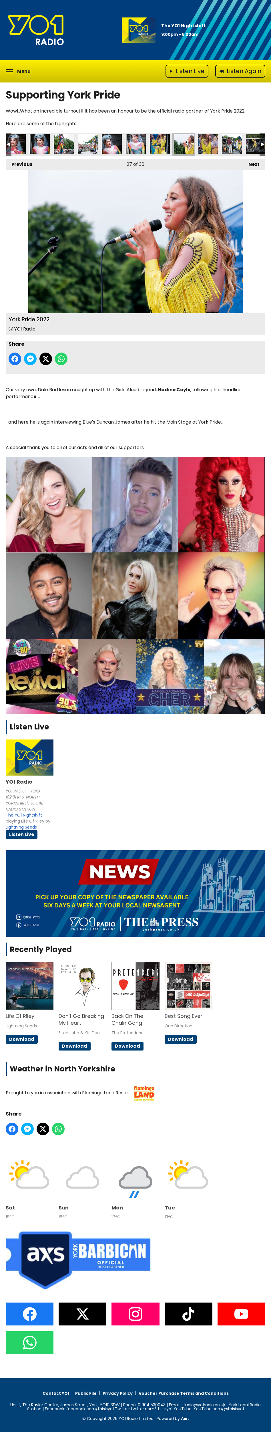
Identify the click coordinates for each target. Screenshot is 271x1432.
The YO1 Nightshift (183, 25)
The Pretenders (126, 1033)
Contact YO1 (56, 1393)
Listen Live (21, 834)
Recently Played (41, 949)
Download (21, 1039)
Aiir (184, 1418)
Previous (19, 163)
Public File (86, 1393)
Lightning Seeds (21, 827)
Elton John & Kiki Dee (79, 1033)
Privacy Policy (118, 1393)
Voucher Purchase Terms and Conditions (184, 1393)
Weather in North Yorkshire (62, 1069)
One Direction (178, 1026)
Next (251, 163)
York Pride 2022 (16, 144)
